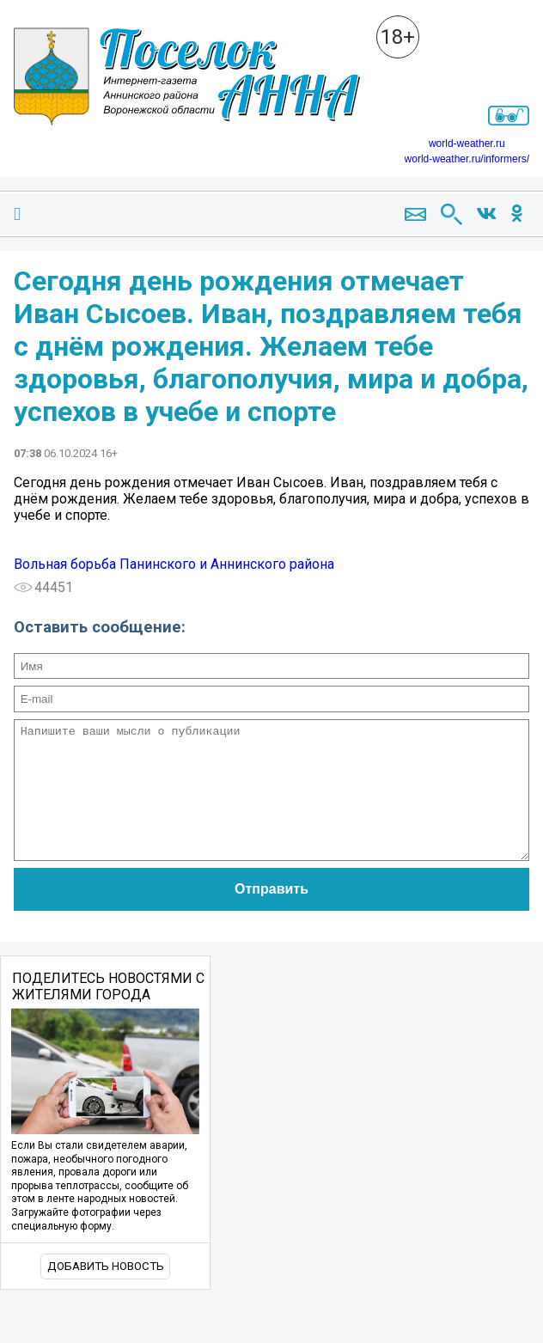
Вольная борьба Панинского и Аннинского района (174, 564)
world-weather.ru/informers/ (467, 159)
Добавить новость (105, 1291)
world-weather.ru (467, 143)
